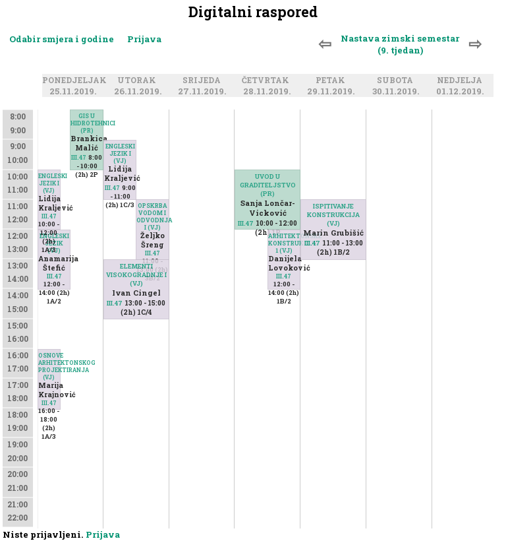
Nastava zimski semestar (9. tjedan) (400, 44)
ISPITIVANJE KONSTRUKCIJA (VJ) (333, 215)
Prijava (144, 39)
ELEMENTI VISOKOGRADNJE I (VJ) (136, 275)
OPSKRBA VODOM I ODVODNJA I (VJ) (152, 216)
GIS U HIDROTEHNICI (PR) (86, 123)
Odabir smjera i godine (61, 39)
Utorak (138, 80)
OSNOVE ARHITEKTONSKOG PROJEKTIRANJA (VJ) (49, 366)
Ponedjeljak (76, 80)
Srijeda (204, 80)
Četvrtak (267, 80)
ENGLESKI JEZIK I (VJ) (49, 183)
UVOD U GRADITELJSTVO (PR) (268, 185)
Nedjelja (461, 80)
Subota (397, 80)
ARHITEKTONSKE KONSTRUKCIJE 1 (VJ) (284, 243)
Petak (332, 80)
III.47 (78, 157)
